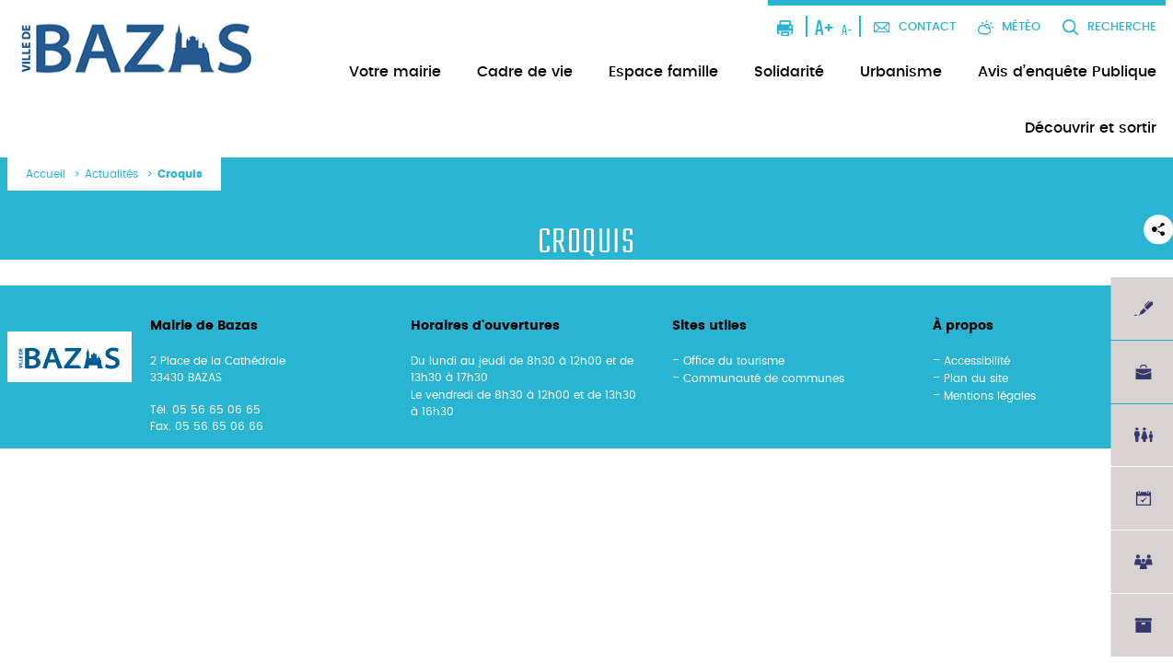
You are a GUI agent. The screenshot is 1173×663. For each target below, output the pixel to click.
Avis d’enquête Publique (1067, 71)
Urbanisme (901, 71)
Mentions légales (990, 395)
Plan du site (976, 378)
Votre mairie (395, 71)
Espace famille (663, 71)
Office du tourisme (733, 360)
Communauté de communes (763, 378)
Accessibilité (977, 360)
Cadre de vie (525, 71)
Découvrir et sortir (1090, 128)
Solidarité (789, 71)
